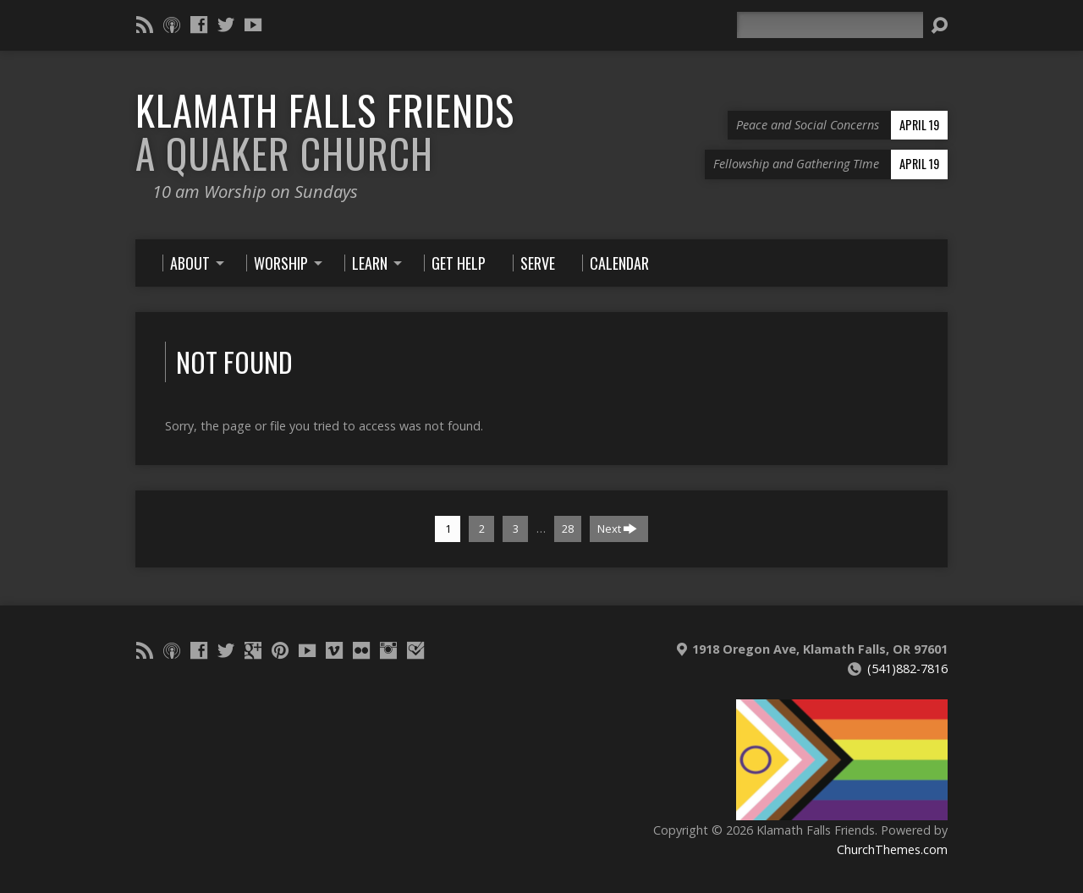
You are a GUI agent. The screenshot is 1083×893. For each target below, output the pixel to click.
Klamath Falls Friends (324, 131)
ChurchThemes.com (892, 849)
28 (568, 528)
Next (617, 528)
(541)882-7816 (907, 668)
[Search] (830, 25)
